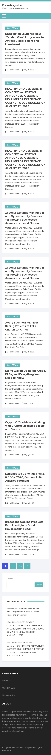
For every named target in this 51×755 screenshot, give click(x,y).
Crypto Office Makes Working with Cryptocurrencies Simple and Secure (25, 426)
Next (27, 566)
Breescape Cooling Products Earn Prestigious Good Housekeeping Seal (24, 525)
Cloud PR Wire (13, 70)
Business (6, 680)
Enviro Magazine (12, 5)
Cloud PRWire (12, 28)
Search (10, 578)
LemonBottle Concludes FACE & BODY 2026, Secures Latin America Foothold (25, 477)
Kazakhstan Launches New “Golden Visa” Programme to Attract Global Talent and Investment (23, 611)
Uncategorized (9, 695)
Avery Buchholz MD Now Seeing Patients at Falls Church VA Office (21, 326)
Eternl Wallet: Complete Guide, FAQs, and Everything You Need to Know (25, 374)
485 (20, 566)
